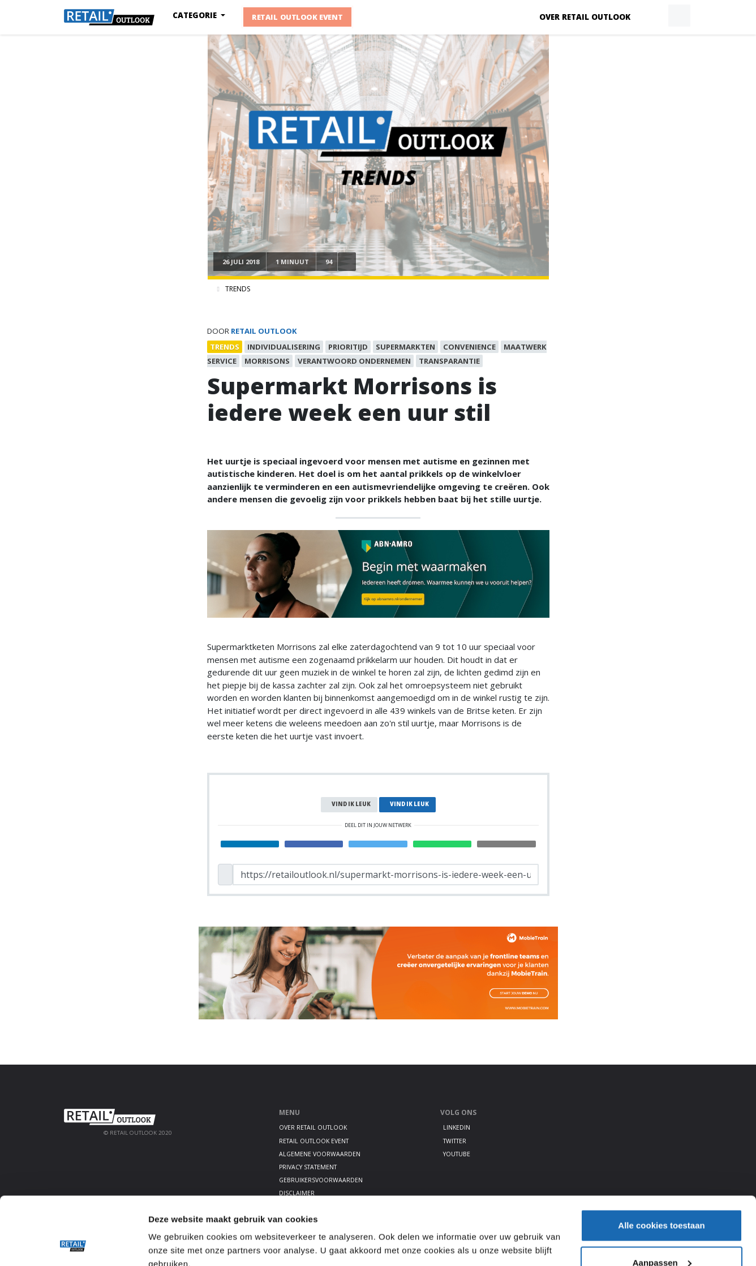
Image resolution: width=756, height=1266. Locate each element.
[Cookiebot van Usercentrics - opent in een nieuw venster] (73, 1243)
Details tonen (175, 1231)
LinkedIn (456, 1127)
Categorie (196, 15)
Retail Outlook (264, 331)
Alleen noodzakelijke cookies (661, 1236)
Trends (237, 289)
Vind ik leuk (351, 804)
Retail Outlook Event (298, 17)
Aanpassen (662, 1199)
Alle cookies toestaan (661, 1161)
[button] (653, 15)
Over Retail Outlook (584, 17)
